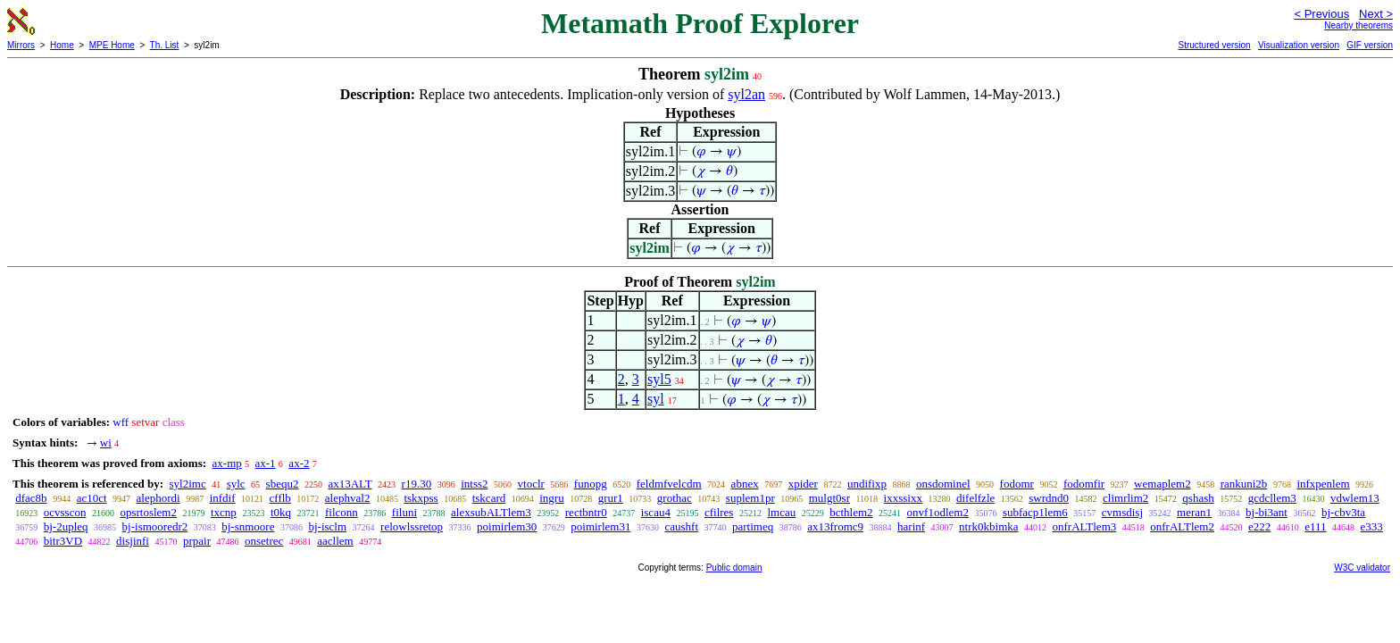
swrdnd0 (1049, 498)
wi (106, 442)
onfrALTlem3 (1085, 526)
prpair (197, 540)
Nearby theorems (1358, 25)
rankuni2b (1244, 483)
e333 (1372, 526)
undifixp (867, 483)
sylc (236, 483)
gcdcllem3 (1272, 498)
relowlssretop (411, 526)
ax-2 (298, 463)
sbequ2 (282, 483)
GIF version (1369, 45)
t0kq (281, 512)
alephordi (158, 498)
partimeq (752, 526)
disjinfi (132, 540)
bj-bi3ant (1267, 512)
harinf (911, 526)
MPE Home (112, 45)
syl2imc (187, 483)
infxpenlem (1322, 483)
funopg (590, 483)
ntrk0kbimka (988, 526)
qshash (1197, 498)
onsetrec (264, 540)
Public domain (734, 567)
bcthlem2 (850, 512)
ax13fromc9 (835, 526)
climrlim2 (1125, 498)
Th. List (164, 45)
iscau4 (656, 512)
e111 (1315, 526)
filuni (404, 512)
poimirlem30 (507, 526)
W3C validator (1362, 567)
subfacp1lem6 (1035, 512)
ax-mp (227, 463)
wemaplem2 (1162, 483)
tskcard (489, 498)
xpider (803, 483)
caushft (681, 526)
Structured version (1214, 45)
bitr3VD (63, 540)
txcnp (224, 512)
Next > (1376, 14)
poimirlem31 (600, 526)
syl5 (659, 379)
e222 (1259, 526)
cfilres (718, 512)
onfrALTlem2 (1182, 526)
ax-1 (265, 463)
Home (62, 45)
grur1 (610, 498)
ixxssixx (903, 498)
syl (655, 398)
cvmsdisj (1122, 512)
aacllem (335, 540)
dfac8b (30, 498)
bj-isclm (327, 526)
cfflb (280, 498)
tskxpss (421, 498)
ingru (551, 498)
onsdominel (943, 483)
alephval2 (348, 498)
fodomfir (1083, 483)
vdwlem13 (1354, 498)
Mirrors (21, 45)
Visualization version (1298, 45)
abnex (745, 483)
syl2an (746, 94)
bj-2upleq (66, 526)
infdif (223, 498)
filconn (341, 512)
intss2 (474, 483)
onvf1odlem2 (938, 512)
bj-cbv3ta (1343, 512)
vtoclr (531, 483)
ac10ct (92, 498)
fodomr (1017, 483)
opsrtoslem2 (148, 512)
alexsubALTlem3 (491, 512)
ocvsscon (65, 512)
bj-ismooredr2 (155, 526)
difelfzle (975, 498)
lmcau (781, 512)
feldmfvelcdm (669, 483)
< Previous (1321, 14)
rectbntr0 (586, 512)
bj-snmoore (247, 526)
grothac (674, 498)
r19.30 (417, 483)
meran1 (1194, 512)
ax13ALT (349, 483)
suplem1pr (750, 498)
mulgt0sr (829, 498)
